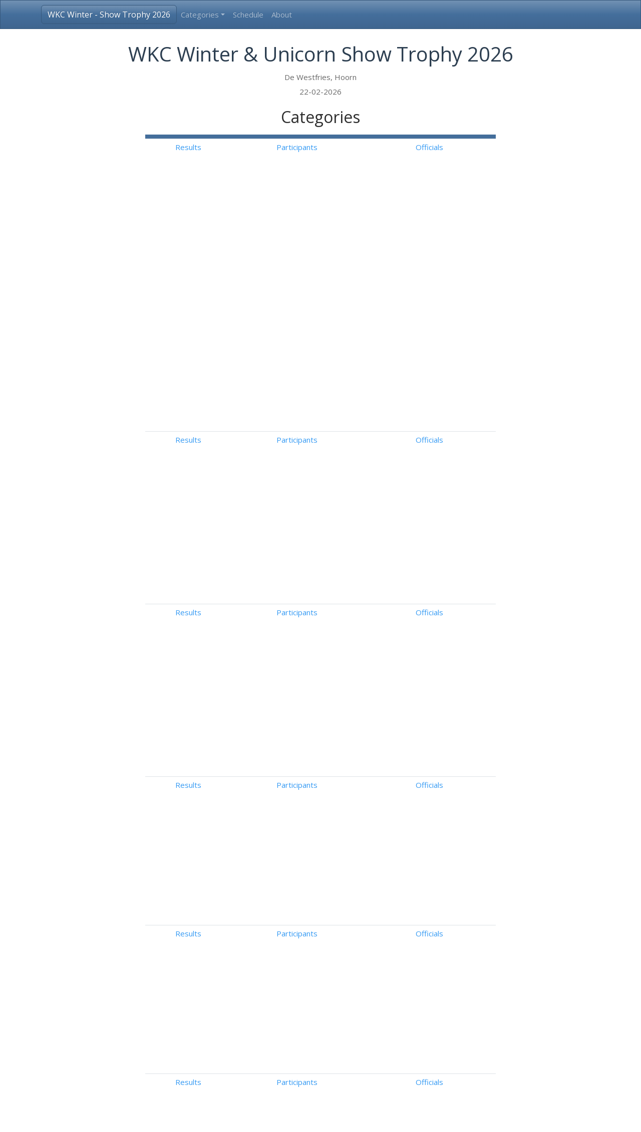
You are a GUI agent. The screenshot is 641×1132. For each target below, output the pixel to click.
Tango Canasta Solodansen (254, 621)
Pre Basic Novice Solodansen (257, 650)
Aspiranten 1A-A (235, 912)
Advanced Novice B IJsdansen (258, 592)
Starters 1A (227, 844)
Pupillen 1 (224, 878)
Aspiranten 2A (232, 963)
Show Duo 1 (228, 1031)
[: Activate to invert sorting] (241, 137)
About (281, 15)
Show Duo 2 (228, 1048)
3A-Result (157, 1116)
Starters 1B (228, 827)
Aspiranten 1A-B (236, 929)
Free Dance (419, 759)
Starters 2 (225, 861)
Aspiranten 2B (232, 980)
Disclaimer (430, 1116)
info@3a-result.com (373, 1116)
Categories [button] (200, 15)
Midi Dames (228, 725)
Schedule (248, 15)
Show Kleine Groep (240, 1082)
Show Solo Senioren (241, 1014)
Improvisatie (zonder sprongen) (263, 793)
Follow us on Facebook (493, 1116)
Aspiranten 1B (232, 946)
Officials (469, 147)
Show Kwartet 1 (235, 1065)
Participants (417, 147)
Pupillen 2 (224, 895)
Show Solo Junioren (240, 997)
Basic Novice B (233, 742)
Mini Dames (228, 708)
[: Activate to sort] (364, 137)
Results (365, 147)
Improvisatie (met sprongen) (257, 810)
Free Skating (421, 708)
